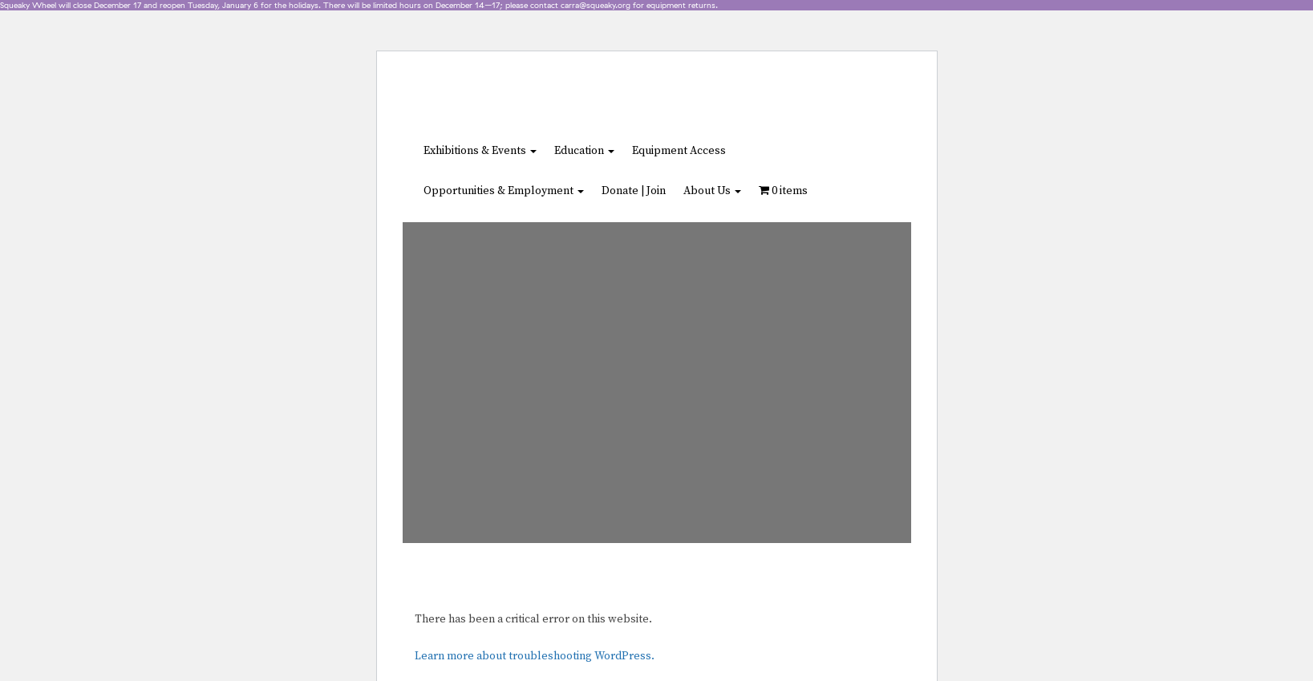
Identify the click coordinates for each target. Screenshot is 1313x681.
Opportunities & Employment (503, 191)
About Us (712, 191)
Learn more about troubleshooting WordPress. (534, 656)
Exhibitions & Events (480, 151)
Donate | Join (634, 191)
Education (584, 151)
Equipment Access (679, 151)
